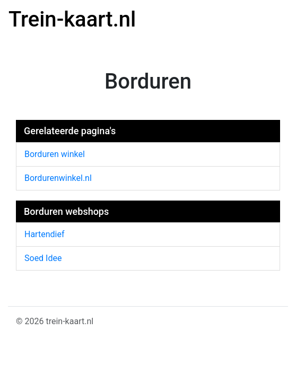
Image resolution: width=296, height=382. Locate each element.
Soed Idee (43, 258)
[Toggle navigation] (273, 21)
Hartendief (44, 234)
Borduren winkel (54, 154)
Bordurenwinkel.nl (58, 178)
